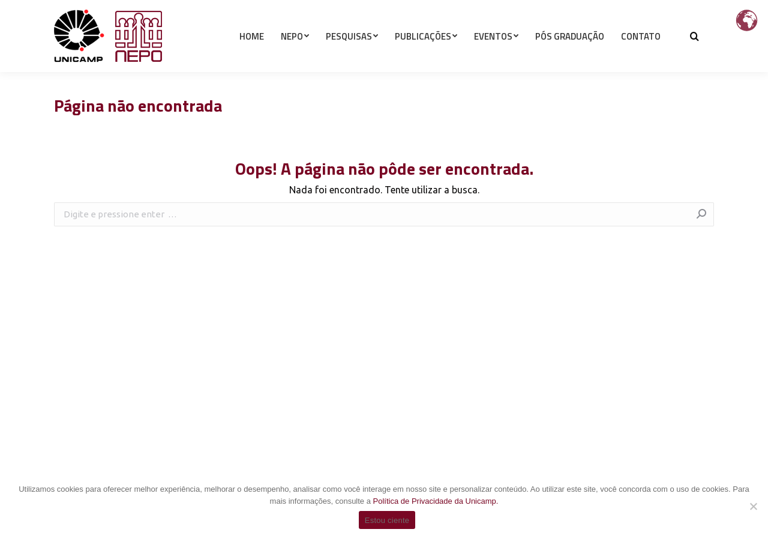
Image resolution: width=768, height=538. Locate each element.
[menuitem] (251, 58)
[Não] (753, 506)
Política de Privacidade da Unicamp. (436, 501)
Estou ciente (387, 520)
